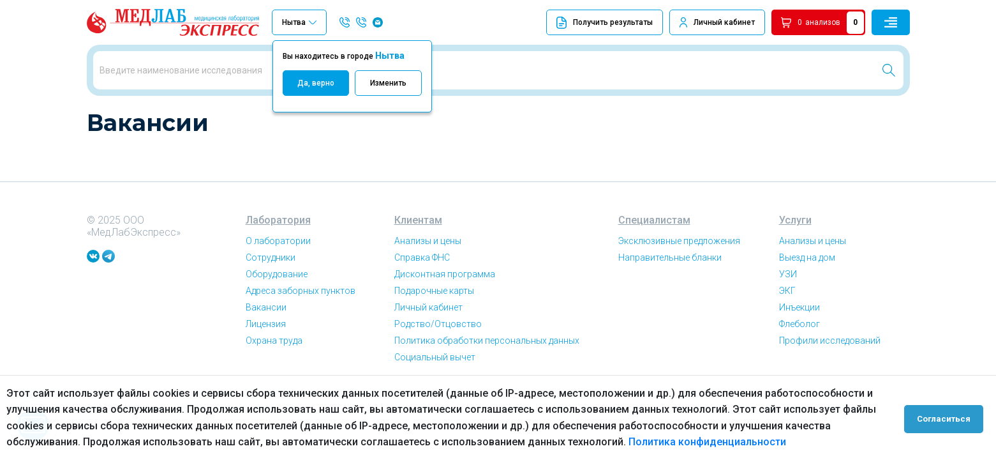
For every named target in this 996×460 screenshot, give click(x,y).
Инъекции (799, 351)
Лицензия (266, 368)
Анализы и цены (427, 285)
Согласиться (946, 417)
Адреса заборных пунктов (300, 335)
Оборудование (277, 318)
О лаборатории (278, 285)
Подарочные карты (434, 335)
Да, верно (315, 83)
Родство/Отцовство (438, 368)
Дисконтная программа (444, 318)
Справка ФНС (422, 301)
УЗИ (788, 318)
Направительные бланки (670, 301)
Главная (102, 114)
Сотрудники (270, 301)
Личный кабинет (724, 22)
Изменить (388, 83)
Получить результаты (604, 23)
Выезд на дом (807, 301)
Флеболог (799, 368)
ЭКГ (787, 335)
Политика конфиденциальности (707, 442)
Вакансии (148, 114)
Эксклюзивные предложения (679, 285)
